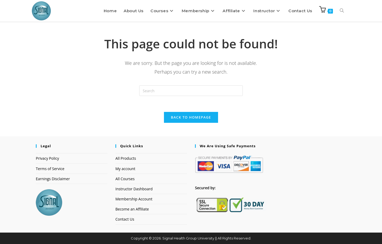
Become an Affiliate (132, 209)
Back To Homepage (191, 117)
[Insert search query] (191, 90)
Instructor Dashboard (134, 189)
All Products (125, 158)
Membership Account (133, 199)
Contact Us (124, 219)
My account (125, 168)
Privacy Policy (47, 158)
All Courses (124, 179)
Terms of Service (50, 168)
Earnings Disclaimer (53, 179)
